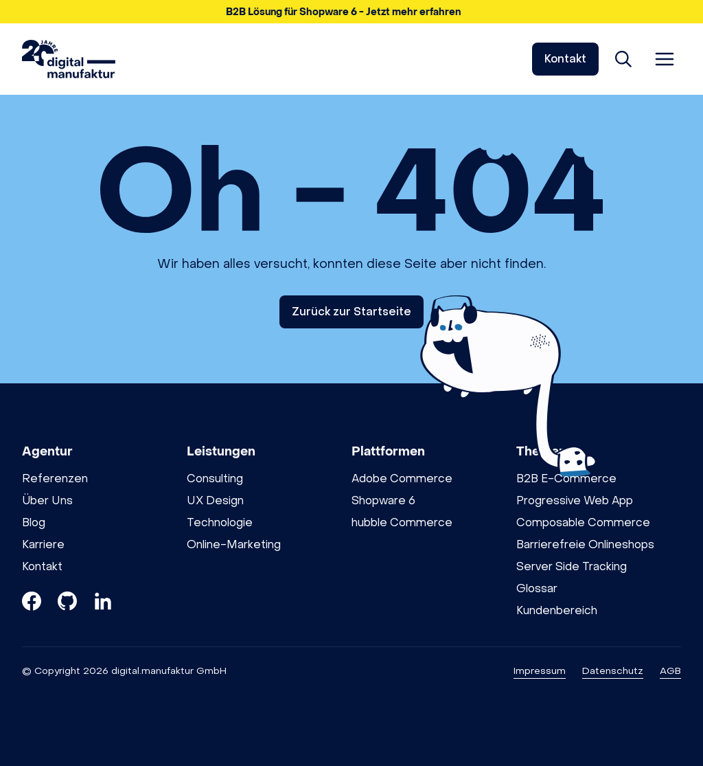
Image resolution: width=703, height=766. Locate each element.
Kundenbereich (556, 610)
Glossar (536, 588)
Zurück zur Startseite (351, 311)
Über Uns (47, 500)
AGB (670, 670)
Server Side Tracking (571, 566)
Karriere (43, 544)
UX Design (215, 500)
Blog (33, 522)
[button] (351, 11)
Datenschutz (612, 670)
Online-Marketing (234, 544)
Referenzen (55, 478)
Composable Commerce (583, 522)
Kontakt (565, 59)
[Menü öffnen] (664, 59)
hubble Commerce (402, 522)
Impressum (540, 670)
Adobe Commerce (402, 478)
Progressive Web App (574, 500)
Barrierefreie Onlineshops (585, 544)
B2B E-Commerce (566, 478)
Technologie (220, 522)
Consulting (215, 478)
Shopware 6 (383, 500)
